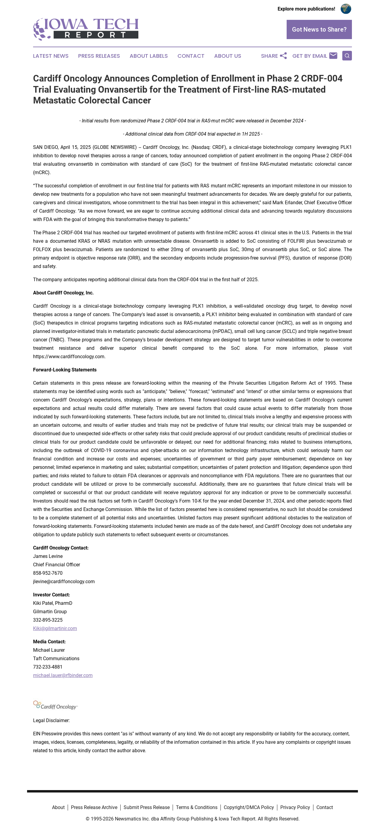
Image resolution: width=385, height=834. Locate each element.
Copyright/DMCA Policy (249, 807)
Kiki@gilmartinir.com (55, 628)
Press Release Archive (94, 807)
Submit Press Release (147, 807)
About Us (227, 56)
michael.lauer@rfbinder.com (63, 675)
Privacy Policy (295, 807)
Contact (191, 56)
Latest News (51, 56)
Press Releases (99, 56)
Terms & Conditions (196, 807)
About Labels (149, 56)
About (58, 807)
